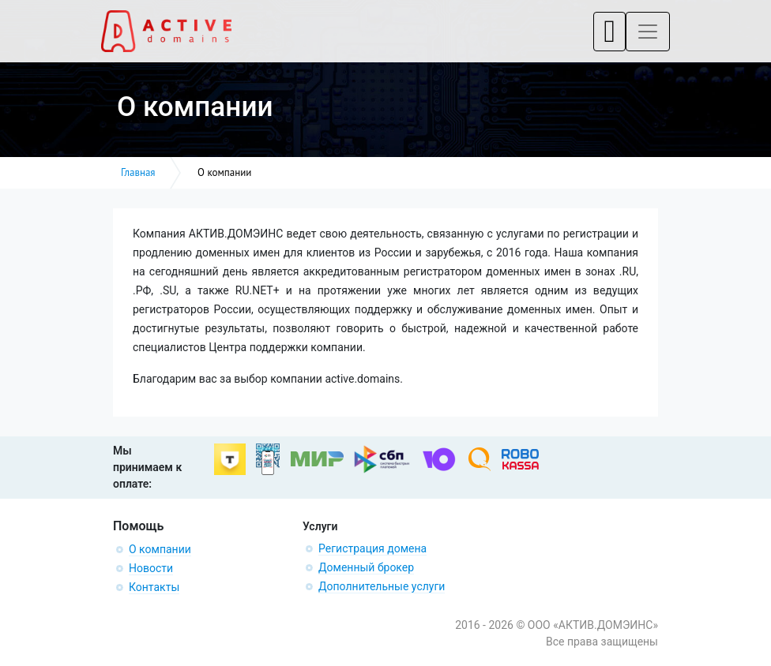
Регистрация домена (372, 548)
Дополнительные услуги (381, 586)
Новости (151, 568)
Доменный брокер (366, 567)
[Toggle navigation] (609, 31)
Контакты (154, 587)
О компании (160, 549)
